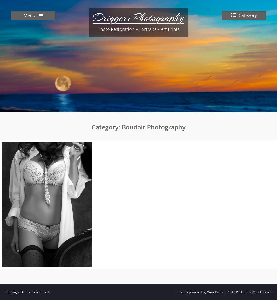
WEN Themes (261, 292)
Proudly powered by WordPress (200, 292)
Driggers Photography (138, 18)
